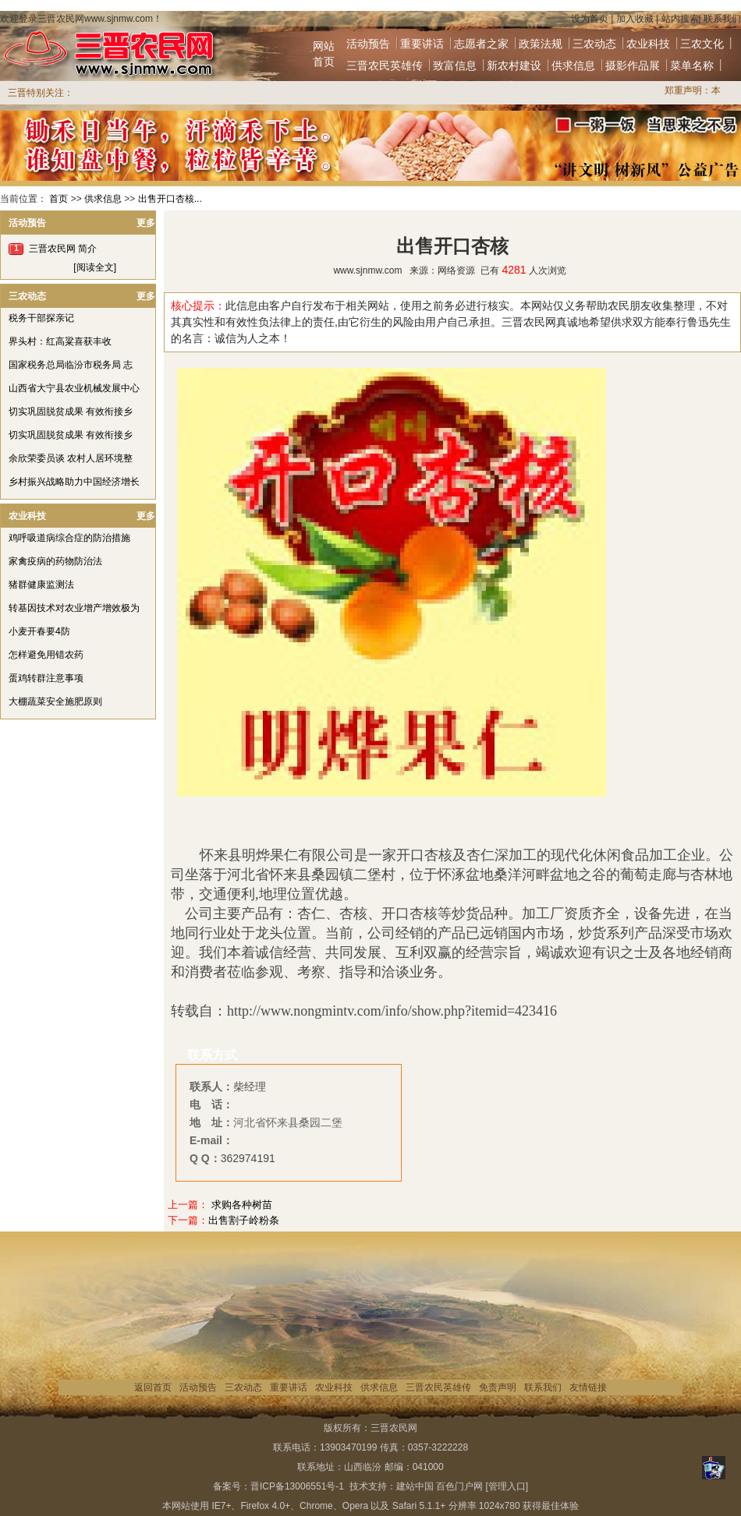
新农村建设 (514, 65)
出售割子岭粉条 (243, 1220)
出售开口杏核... (170, 198)
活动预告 (368, 43)
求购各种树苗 (241, 1204)
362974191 (248, 1158)
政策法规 (540, 43)
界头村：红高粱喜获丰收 (60, 341)
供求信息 (573, 65)
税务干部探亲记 (41, 318)
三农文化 (702, 43)
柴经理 (249, 1086)
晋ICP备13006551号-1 (297, 1486)
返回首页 (153, 1387)
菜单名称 (692, 65)
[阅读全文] (94, 267)
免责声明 (497, 1387)
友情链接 (588, 1387)
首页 (58, 198)
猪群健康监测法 (41, 584)
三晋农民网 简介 (63, 248)
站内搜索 (680, 18)
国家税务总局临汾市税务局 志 (71, 364)
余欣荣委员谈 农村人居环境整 (71, 458)
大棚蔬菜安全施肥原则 (55, 701)
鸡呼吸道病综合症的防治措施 (69, 537)
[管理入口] (506, 1486)
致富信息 (455, 65)
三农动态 (594, 43)
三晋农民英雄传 (384, 65)
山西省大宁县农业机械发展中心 (74, 388)
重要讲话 (422, 43)
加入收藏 (635, 18)
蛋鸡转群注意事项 (46, 678)
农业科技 (648, 43)
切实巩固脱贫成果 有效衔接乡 (71, 411)
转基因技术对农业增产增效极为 (74, 608)
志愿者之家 (481, 43)
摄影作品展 (632, 65)
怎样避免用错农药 (46, 654)
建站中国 (415, 1486)
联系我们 (722, 18)
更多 (145, 222)
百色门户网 (459, 1486)
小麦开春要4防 (39, 631)
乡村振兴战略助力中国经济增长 (74, 481)
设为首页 (589, 18)
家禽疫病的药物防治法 (55, 561)
